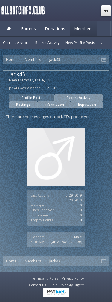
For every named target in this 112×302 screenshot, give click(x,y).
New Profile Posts (80, 42)
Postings (23, 104)
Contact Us (37, 285)
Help (53, 285)
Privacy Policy (73, 278)
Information (54, 104)
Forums (28, 28)
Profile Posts (32, 97)
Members (83, 28)
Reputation (87, 104)
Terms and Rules (44, 278)
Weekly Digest (72, 285)
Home (8, 28)
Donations (55, 28)
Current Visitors (16, 42)
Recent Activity (78, 97)
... (102, 42)
